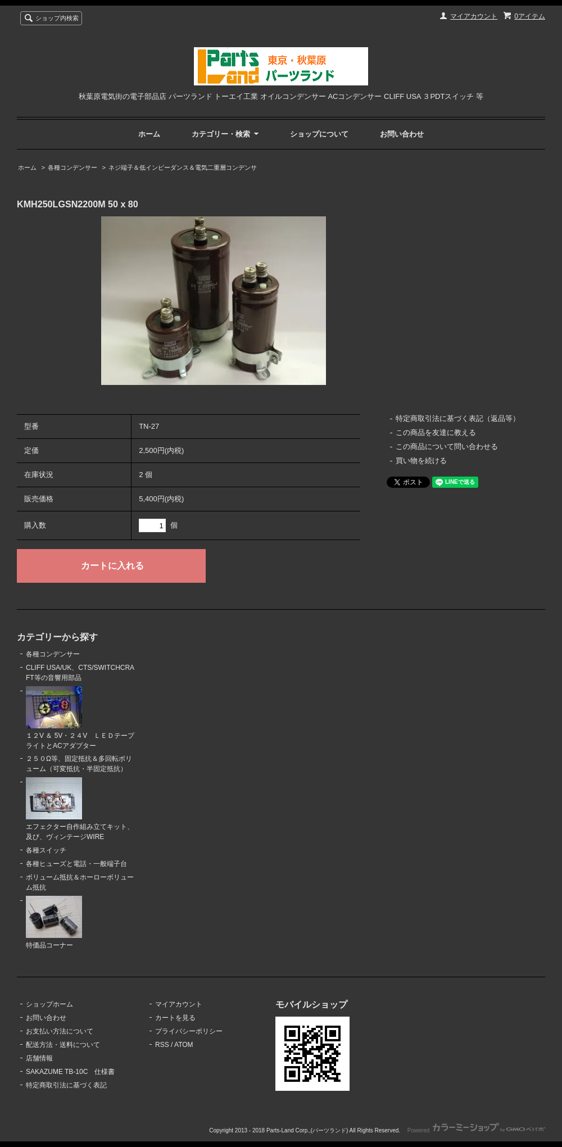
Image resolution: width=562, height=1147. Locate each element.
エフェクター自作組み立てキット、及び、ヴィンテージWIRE (80, 809)
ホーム (149, 134)
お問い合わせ (402, 134)
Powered (476, 1130)
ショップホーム (49, 1004)
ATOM (183, 1045)
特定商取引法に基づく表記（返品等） (458, 418)
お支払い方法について (59, 1031)
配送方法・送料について (63, 1045)
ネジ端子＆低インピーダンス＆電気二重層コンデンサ (182, 167)
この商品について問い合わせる (447, 446)
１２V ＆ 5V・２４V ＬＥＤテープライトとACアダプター (80, 718)
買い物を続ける (421, 460)
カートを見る (175, 1018)
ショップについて (319, 134)
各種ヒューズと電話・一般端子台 (76, 864)
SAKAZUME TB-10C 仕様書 (70, 1072)
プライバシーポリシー (189, 1031)
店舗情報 (39, 1058)
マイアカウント (473, 16)
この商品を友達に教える (436, 432)
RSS (162, 1045)
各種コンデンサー (72, 167)
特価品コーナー (54, 922)
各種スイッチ (46, 850)
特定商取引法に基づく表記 (66, 1085)
